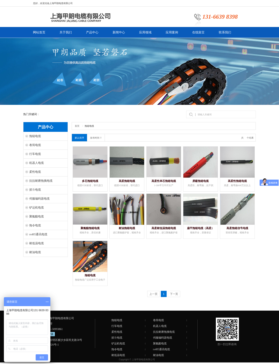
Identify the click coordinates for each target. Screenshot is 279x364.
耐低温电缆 (36, 243)
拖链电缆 (35, 136)
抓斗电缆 (35, 189)
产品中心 (92, 34)
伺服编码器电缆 (39, 198)
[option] (139, 71)
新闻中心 (119, 34)
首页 (77, 126)
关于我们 (65, 34)
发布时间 (96, 137)
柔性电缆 (35, 171)
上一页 (153, 293)
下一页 (174, 293)
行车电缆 (35, 154)
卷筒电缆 (35, 145)
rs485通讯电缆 (38, 234)
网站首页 (39, 34)
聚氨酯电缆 (36, 216)
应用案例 (172, 34)
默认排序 (79, 137)
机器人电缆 (36, 162)
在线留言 (198, 34)
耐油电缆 (35, 252)
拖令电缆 (35, 225)
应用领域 (145, 34)
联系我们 (225, 34)
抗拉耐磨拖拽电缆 (41, 180)
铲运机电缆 (36, 207)
